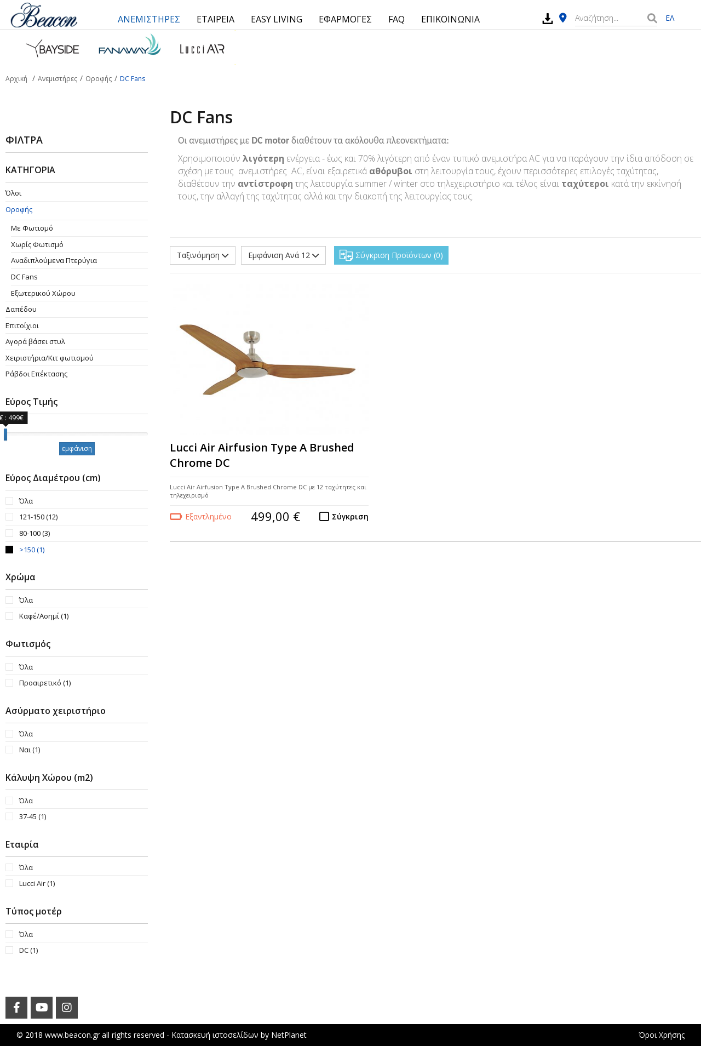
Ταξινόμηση (202, 255)
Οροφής (18, 209)
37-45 (32, 816)
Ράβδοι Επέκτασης (36, 374)
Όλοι (13, 193)
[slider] (5, 434)
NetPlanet (289, 1035)
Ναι (29, 750)
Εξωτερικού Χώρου (43, 293)
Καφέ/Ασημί (43, 616)
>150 (31, 550)
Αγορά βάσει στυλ (35, 341)
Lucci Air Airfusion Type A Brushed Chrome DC (262, 455)
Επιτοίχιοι (22, 325)
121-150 (38, 517)
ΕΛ (669, 18)
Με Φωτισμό (32, 228)
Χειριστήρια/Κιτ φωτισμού (49, 358)
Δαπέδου (21, 309)
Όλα (26, 501)
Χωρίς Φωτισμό (37, 244)
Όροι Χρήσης (662, 1035)
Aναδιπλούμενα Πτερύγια (54, 260)
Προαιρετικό (45, 683)
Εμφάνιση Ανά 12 (283, 255)
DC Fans (24, 277)
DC (28, 950)
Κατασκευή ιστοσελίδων (214, 1035)
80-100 (34, 533)
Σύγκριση (350, 516)
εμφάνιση (77, 448)
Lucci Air (37, 883)
